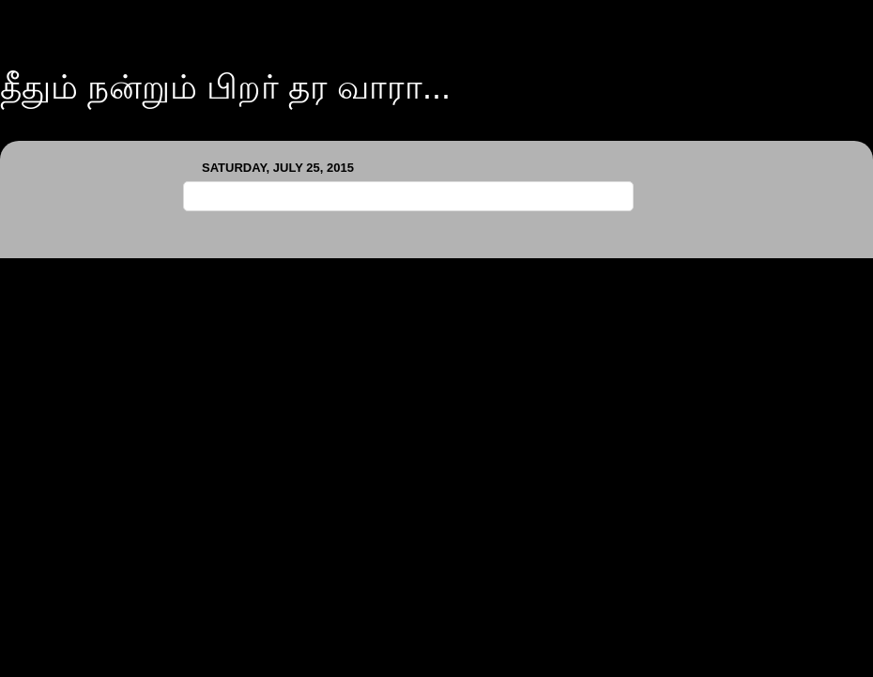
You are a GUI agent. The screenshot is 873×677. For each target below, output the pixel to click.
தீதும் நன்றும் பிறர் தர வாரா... (225, 87)
